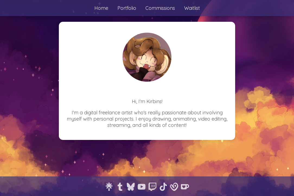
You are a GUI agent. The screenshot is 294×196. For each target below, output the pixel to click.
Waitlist (192, 8)
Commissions (160, 8)
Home (101, 8)
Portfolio (126, 8)
